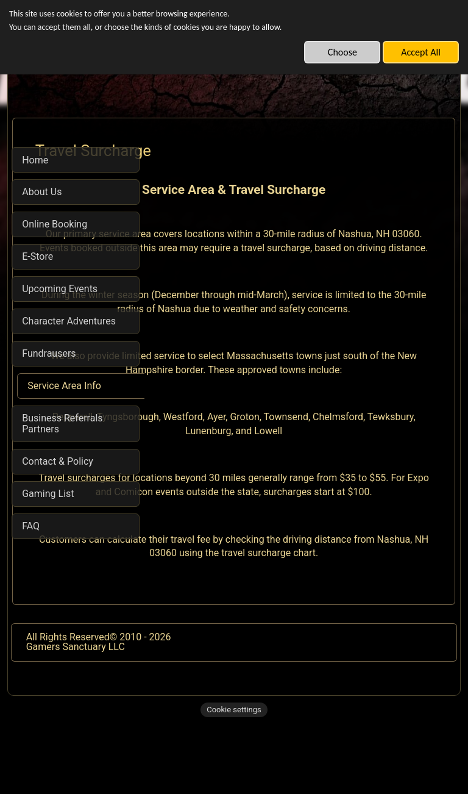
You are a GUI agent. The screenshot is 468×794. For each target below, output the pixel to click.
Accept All (421, 52)
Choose (342, 52)
